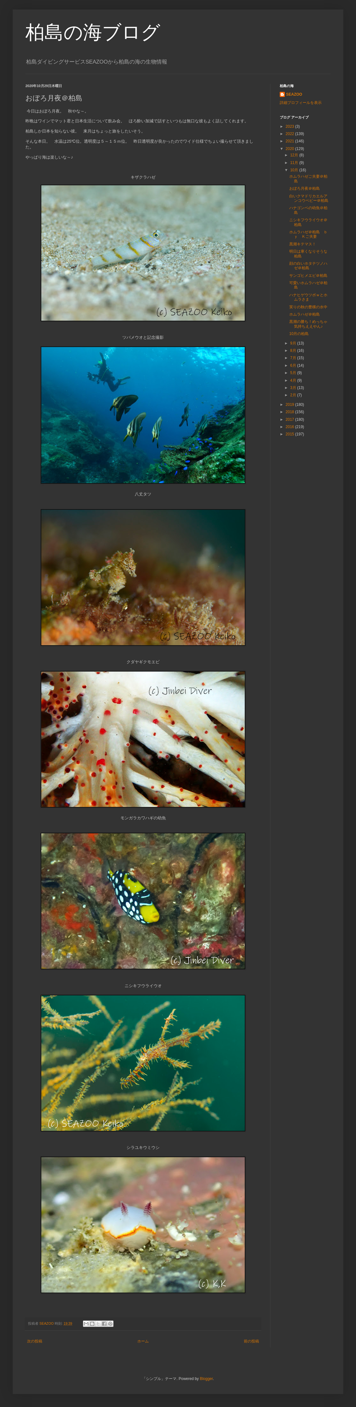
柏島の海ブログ (92, 32)
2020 (290, 149)
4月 (293, 380)
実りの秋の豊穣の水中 (308, 307)
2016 (290, 427)
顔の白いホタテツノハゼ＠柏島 (308, 265)
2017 (290, 419)
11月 (294, 163)
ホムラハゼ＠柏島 (304, 314)
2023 (290, 126)
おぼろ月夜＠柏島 (304, 188)
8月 (293, 350)
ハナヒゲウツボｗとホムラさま (308, 297)
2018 (290, 412)
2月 (293, 395)
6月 (293, 365)
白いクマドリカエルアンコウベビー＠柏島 (308, 198)
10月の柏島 (299, 333)
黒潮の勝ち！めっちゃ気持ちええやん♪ (308, 323)
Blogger (206, 1378)
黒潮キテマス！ (302, 244)
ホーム (143, 1341)
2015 (290, 434)
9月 (293, 343)
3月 (293, 388)
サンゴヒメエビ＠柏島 (308, 275)
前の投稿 (251, 1341)
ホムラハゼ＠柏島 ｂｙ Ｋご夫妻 (308, 234)
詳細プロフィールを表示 (301, 102)
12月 (294, 155)
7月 (293, 358)
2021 (290, 141)
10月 (294, 170)
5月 (293, 373)
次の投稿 (34, 1341)
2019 (290, 404)
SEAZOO (294, 94)
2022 (290, 134)
